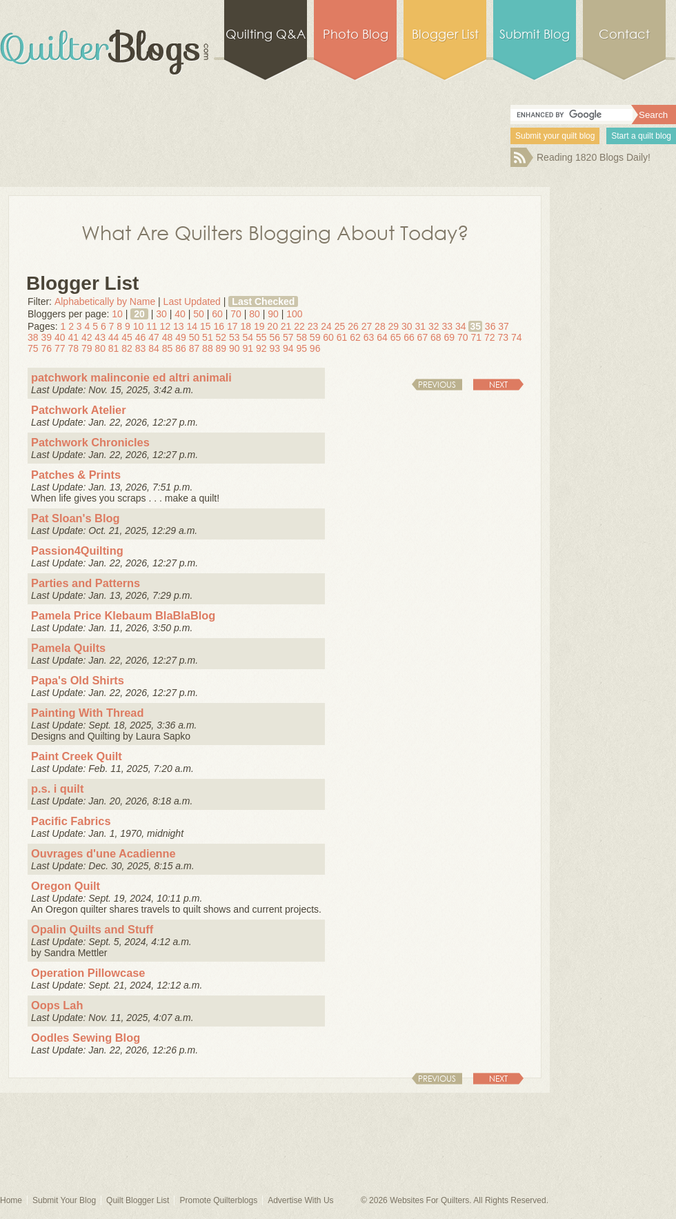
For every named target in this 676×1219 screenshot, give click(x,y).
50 (198, 313)
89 (221, 348)
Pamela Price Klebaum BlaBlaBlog (123, 615)
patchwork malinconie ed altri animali (131, 377)
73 (502, 337)
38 (33, 337)
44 (113, 337)
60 (217, 313)
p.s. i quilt (57, 788)
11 (151, 326)
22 (299, 326)
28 (380, 326)
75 (33, 348)
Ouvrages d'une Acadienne (103, 853)
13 (178, 326)
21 (286, 326)
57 (288, 337)
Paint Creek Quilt (76, 756)
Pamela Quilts (68, 648)
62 (355, 337)
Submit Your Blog (64, 1200)
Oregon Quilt (65, 886)
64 (382, 337)
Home (11, 1200)
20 (139, 313)
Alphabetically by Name (104, 301)
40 (180, 313)
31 (420, 326)
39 (46, 337)
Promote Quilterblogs (218, 1200)
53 (234, 337)
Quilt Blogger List (137, 1200)
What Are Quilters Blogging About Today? (275, 232)
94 (288, 348)
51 (207, 337)
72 (489, 337)
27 (366, 326)
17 (232, 326)
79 (86, 348)
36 (490, 326)
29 (393, 326)
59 (315, 337)
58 (301, 337)
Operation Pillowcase (88, 973)
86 (180, 348)
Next (498, 384)
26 (353, 326)
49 (180, 337)
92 (261, 348)
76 (46, 348)
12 (165, 326)
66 (409, 337)
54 (248, 337)
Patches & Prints (76, 474)
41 (73, 337)
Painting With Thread (87, 712)
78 (73, 348)
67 (422, 337)
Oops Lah (57, 1005)
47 (153, 337)
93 (274, 348)
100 (294, 313)
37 (503, 326)
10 (117, 313)
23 (313, 326)
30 (161, 313)
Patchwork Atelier (78, 410)
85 (167, 348)
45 (126, 337)
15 (205, 326)
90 (273, 313)
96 (315, 348)
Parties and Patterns (85, 583)
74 (516, 337)
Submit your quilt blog (555, 136)
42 (86, 337)
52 (221, 337)
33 (447, 326)
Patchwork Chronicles (90, 442)
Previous (437, 384)
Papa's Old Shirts (77, 680)
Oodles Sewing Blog (85, 1037)
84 (153, 348)
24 (326, 326)
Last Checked (263, 301)
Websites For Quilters (429, 1200)
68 (435, 337)
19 (259, 326)
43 (100, 337)
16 (218, 326)
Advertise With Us (300, 1200)
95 (301, 348)
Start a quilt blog (641, 136)
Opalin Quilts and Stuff (92, 929)
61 (342, 337)
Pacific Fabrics (70, 821)
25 (340, 326)
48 (167, 337)
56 (274, 337)
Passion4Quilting (77, 550)
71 (475, 337)
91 (248, 348)
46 (140, 337)
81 (113, 348)
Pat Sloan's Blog (75, 518)
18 (245, 326)
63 (369, 337)
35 (475, 326)
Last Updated (192, 301)
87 (194, 348)
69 (449, 337)
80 (254, 313)
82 (126, 348)
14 (192, 326)
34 (460, 326)
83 (140, 348)
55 (261, 337)
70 (235, 313)
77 (60, 348)
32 (433, 326)
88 (207, 348)
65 (395, 337)
